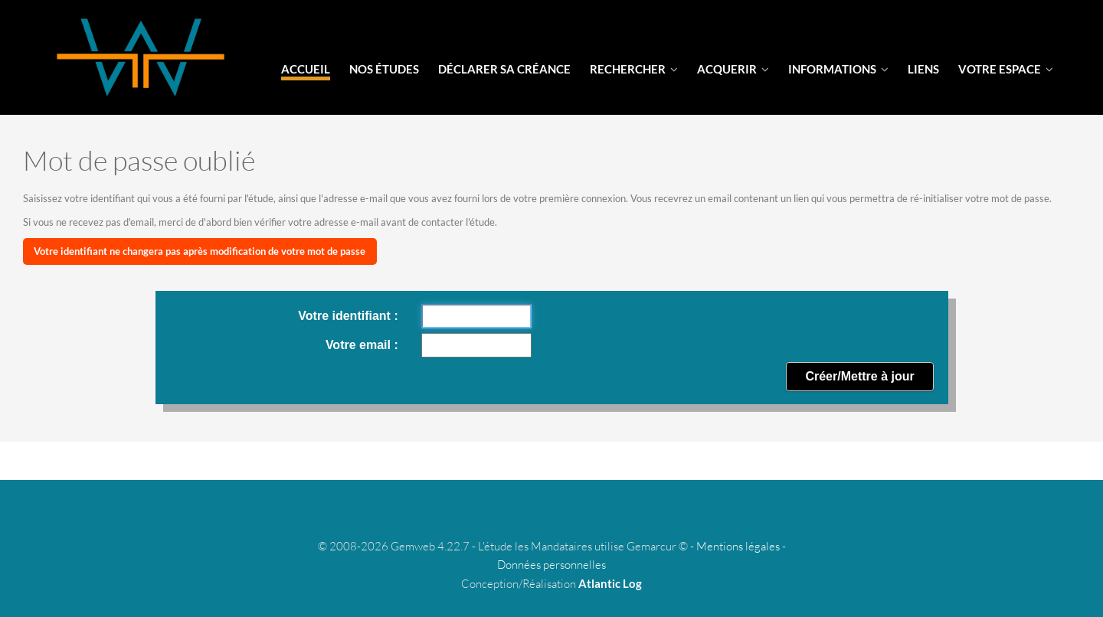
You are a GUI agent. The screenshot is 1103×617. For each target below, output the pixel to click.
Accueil (305, 69)
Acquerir (733, 69)
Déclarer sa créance (504, 69)
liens (923, 69)
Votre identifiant (346, 315)
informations (838, 69)
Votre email (360, 344)
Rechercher (634, 69)
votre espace (1005, 69)
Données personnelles (551, 564)
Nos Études (384, 69)
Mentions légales (738, 546)
